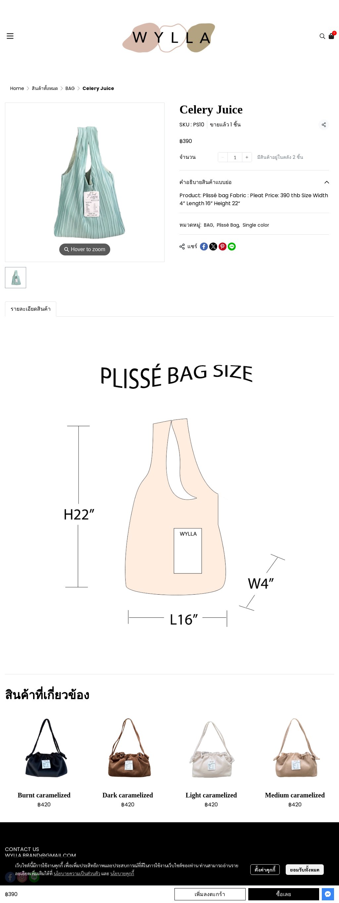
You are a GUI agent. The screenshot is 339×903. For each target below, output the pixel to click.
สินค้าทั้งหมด (45, 88)
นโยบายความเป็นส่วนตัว (77, 873)
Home (17, 88)
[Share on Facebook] (204, 246)
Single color (256, 225)
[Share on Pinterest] (222, 246)
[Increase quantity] (247, 157)
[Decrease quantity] (222, 157)
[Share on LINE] (232, 246)
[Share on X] (213, 246)
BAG (70, 88)
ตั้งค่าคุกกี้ (265, 870)
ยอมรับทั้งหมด (304, 870)
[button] (322, 36)
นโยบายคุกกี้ (122, 873)
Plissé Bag (228, 225)
